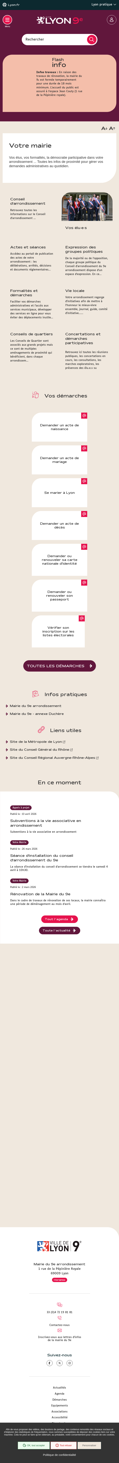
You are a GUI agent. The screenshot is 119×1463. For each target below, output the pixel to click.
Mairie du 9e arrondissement (35, 706)
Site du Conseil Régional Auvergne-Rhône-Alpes (52, 757)
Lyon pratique (104, 4)
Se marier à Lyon (59, 492)
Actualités (59, 1387)
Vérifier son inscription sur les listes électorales (58, 631)
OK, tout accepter (34, 1445)
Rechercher (35, 39)
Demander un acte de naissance (59, 427)
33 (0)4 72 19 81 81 (59, 1312)
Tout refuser (63, 1445)
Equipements (59, 1405)
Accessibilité (60, 1417)
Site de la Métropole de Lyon (36, 741)
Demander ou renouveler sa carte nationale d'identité (59, 559)
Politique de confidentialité (59, 1454)
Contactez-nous (59, 1325)
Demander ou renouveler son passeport (59, 595)
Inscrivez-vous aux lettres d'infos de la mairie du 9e (59, 1339)
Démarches (59, 1400)
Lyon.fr (14, 4)
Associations (59, 1411)
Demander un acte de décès (59, 525)
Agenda (59, 1394)
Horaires (59, 1279)
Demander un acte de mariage (59, 459)
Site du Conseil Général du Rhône (39, 749)
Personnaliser (89, 1445)
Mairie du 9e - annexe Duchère (37, 713)
